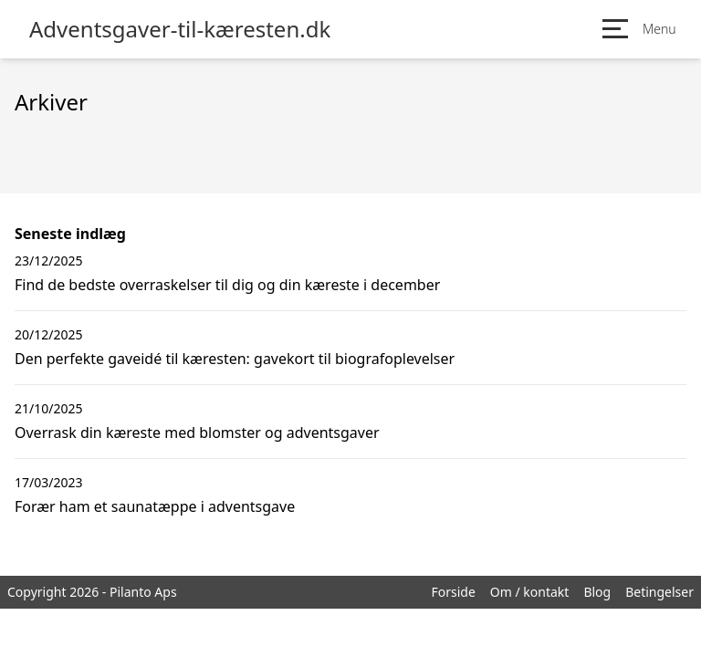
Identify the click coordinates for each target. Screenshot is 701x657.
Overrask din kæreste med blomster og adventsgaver (197, 432)
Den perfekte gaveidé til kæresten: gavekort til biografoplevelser (235, 359)
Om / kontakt (530, 591)
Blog (597, 591)
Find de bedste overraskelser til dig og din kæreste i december (227, 285)
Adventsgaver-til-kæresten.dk (179, 29)
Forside (453, 591)
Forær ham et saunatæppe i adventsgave (155, 506)
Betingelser (659, 591)
